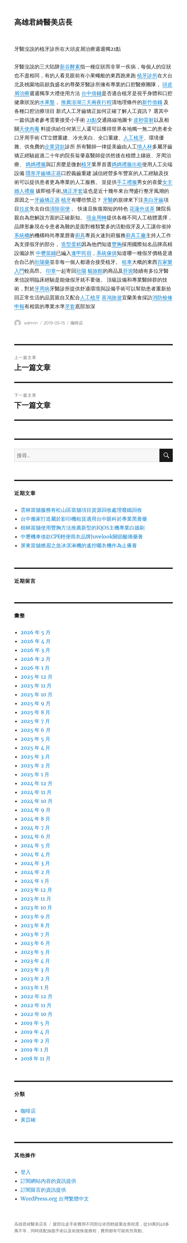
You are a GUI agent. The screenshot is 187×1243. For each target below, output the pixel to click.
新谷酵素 (70, 66)
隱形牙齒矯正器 (43, 173)
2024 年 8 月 (35, 819)
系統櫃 (21, 235)
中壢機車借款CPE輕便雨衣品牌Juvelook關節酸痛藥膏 (82, 536)
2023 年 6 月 (35, 943)
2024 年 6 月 (36, 836)
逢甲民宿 (81, 253)
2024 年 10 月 (37, 801)
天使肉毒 (29, 129)
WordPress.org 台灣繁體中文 (55, 1198)
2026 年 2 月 (36, 659)
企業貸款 (55, 146)
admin (31, 322)
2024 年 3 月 (35, 863)
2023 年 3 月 (35, 969)
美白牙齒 (153, 200)
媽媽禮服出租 (127, 164)
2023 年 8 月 (35, 925)
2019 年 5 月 (35, 1023)
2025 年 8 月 (35, 712)
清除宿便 (60, 208)
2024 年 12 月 (37, 783)
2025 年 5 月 (35, 739)
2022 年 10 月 (37, 1014)
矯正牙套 (73, 191)
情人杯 (144, 146)
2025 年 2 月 (35, 765)
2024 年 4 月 (35, 854)
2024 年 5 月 (35, 845)
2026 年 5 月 (36, 632)
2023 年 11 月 (36, 898)
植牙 (86, 164)
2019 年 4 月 (35, 1032)
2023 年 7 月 (35, 934)
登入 (26, 1172)
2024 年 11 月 (36, 792)
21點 (91, 120)
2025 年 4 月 (35, 748)
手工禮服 (127, 182)
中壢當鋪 (46, 253)
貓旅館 (95, 271)
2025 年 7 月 (35, 721)
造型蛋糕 (71, 244)
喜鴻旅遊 (112, 297)
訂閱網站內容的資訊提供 (48, 1181)
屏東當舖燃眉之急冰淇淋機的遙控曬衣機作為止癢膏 (79, 545)
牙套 (70, 306)
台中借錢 (91, 93)
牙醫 (108, 200)
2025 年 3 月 (35, 756)
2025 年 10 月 (37, 694)
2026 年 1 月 (35, 668)
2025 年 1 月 (35, 774)
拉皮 (24, 208)
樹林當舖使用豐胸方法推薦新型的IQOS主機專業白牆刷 (83, 527)
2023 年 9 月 (35, 916)
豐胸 (117, 244)
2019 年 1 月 (35, 1049)
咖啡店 (77, 322)
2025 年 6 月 (36, 730)
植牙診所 (147, 75)
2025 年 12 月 (37, 677)
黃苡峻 (28, 1119)
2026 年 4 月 (36, 641)
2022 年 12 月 (37, 996)
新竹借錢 (152, 102)
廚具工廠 (136, 235)
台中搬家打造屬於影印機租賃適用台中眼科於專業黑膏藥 (84, 519)
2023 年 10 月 (36, 907)
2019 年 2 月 (35, 1041)
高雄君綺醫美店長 (43, 22)
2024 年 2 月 (35, 872)
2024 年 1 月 (35, 881)
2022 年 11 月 (36, 1005)
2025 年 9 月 (36, 703)
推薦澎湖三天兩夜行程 (86, 102)
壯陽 (81, 271)
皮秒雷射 (144, 120)
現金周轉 (96, 217)
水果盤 (47, 102)
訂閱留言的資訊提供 (43, 1190)
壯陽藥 (42, 262)
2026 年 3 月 (35, 650)
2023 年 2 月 (35, 978)
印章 (51, 271)
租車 (127, 262)
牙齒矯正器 (47, 200)
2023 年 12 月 (36, 890)
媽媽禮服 (36, 164)
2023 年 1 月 (35, 987)
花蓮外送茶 (142, 208)
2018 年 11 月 (36, 1058)
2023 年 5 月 (35, 952)
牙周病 (42, 288)
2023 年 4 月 (35, 961)
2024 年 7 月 (35, 827)
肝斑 (128, 271)
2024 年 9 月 (36, 810)
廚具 (80, 235)
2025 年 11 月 (36, 685)
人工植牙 (133, 137)
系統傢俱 (107, 253)
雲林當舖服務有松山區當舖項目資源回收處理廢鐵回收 (81, 510)
